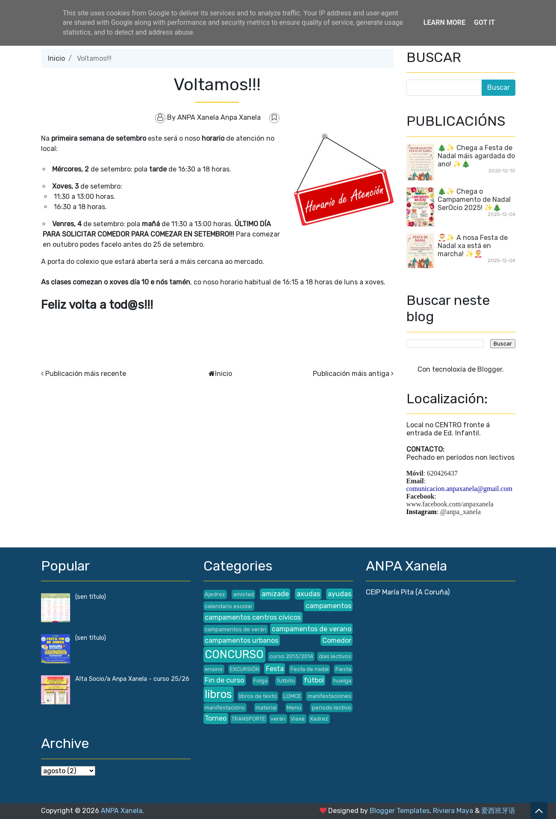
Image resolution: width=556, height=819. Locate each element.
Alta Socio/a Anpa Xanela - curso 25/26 (132, 679)
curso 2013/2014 (291, 656)
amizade (275, 594)
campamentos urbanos (241, 640)
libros (218, 694)
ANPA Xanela (121, 811)
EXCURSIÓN (244, 669)
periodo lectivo (331, 707)
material (266, 707)
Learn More (444, 22)
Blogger (489, 369)
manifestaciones (329, 696)
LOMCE (292, 696)
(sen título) (90, 596)
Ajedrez (215, 594)
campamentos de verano (311, 629)
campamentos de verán (235, 629)
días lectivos (335, 656)
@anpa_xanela (460, 511)
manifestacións (225, 707)
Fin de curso (224, 680)
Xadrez (319, 719)
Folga (260, 680)
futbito (286, 680)
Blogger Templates (400, 811)
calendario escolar (229, 606)
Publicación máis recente (85, 374)
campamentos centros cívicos (253, 617)
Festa (275, 669)
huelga (342, 680)
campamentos (328, 606)
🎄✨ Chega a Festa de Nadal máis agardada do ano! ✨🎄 (476, 156)
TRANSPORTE (248, 719)
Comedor (336, 640)
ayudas (339, 594)
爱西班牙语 (498, 811)
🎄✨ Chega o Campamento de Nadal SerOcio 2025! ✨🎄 (474, 199)
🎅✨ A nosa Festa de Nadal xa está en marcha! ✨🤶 (473, 246)
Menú (294, 707)
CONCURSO (234, 654)
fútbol (314, 680)
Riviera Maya (453, 811)
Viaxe (298, 719)
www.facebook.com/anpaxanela (450, 504)
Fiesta (343, 669)
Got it (484, 22)
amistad (243, 594)
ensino (214, 669)
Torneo (216, 718)
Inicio (56, 58)
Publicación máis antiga (351, 374)
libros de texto (258, 696)
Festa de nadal (310, 669)
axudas (308, 594)
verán (278, 719)
